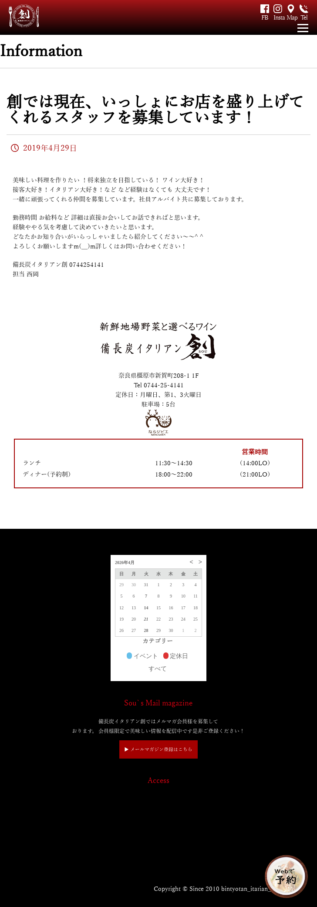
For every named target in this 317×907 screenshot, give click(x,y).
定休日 (176, 656)
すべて (157, 668)
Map (291, 17)
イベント (142, 656)
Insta (277, 17)
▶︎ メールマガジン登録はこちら (158, 749)
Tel (303, 17)
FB (264, 17)
